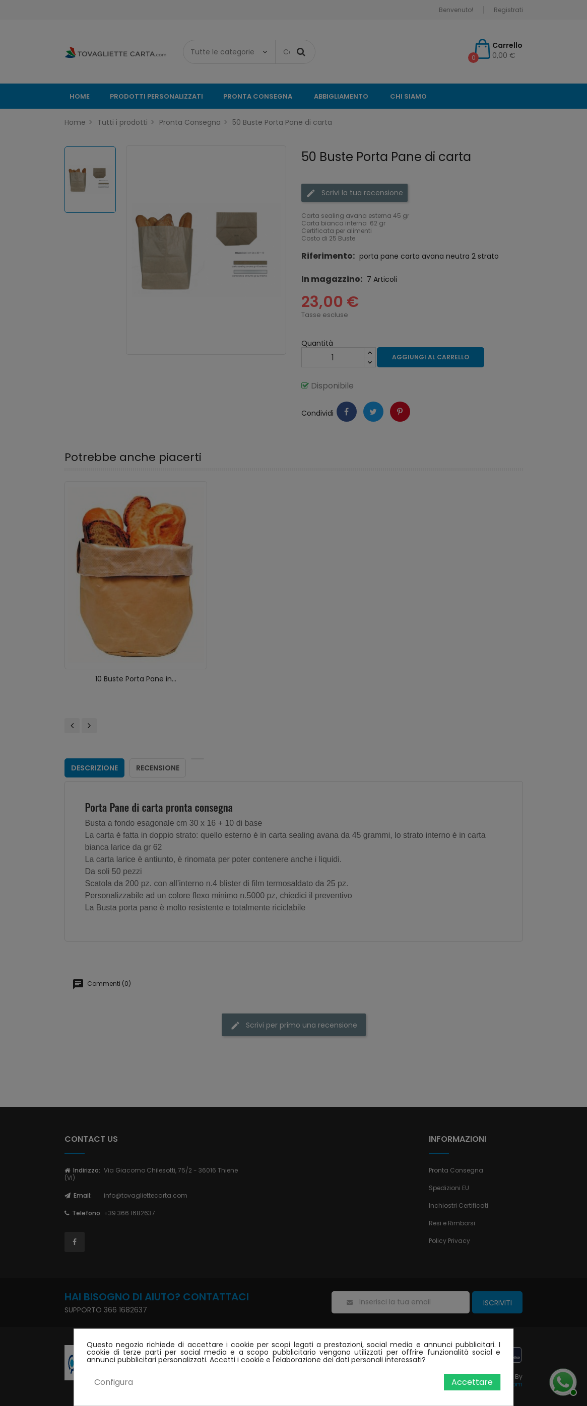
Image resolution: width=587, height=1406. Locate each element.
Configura (113, 1382)
